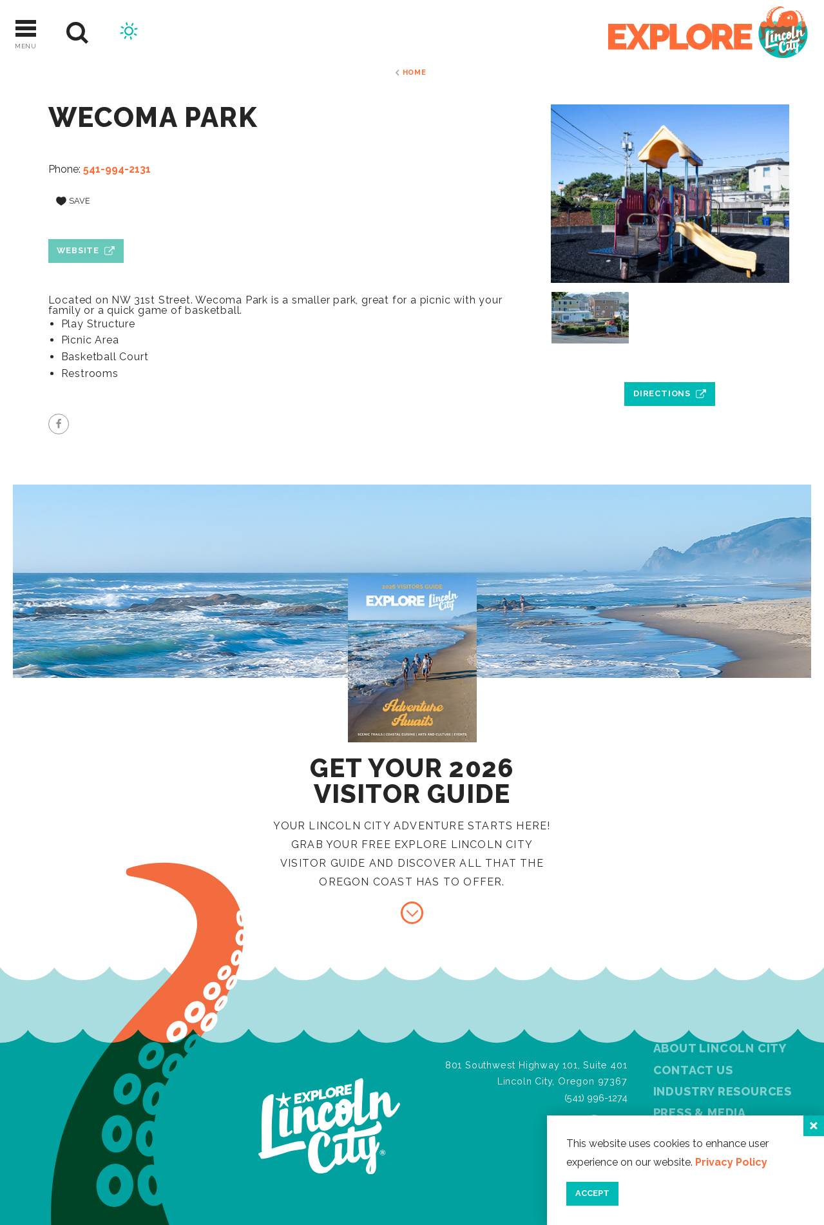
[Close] (813, 1125)
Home (414, 72)
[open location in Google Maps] (670, 364)
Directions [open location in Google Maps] (662, 393)
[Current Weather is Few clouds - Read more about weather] (128, 32)
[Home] (708, 33)
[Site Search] (78, 33)
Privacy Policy (731, 1162)
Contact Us (693, 1070)
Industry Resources (722, 1091)
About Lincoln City (720, 1048)
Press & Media (699, 1112)
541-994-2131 (117, 169)
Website (78, 250)
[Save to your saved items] (73, 201)
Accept (592, 1193)
